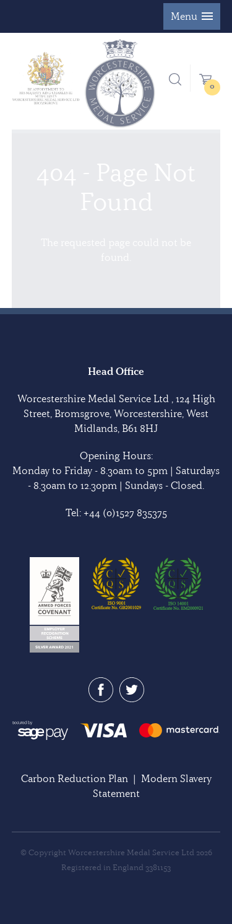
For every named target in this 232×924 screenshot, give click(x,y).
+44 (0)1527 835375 (125, 512)
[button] (191, 16)
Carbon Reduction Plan (74, 778)
